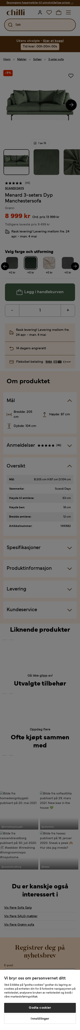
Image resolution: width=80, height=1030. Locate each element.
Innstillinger (40, 1018)
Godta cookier (40, 1007)
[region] (40, 1000)
